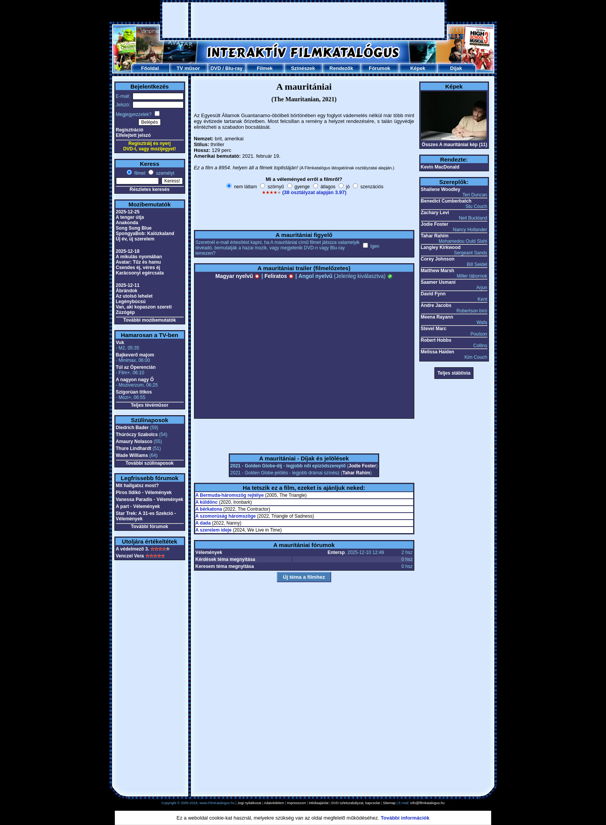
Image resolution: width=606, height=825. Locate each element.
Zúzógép (125, 312)
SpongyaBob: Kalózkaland (145, 233)
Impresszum (296, 803)
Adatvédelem (274, 803)
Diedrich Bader (132, 427)
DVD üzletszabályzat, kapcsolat (355, 803)
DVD (215, 68)
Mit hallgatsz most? (137, 485)
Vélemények (209, 552)
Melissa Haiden (437, 352)
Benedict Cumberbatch (446, 201)
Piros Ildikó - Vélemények (144, 492)
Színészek (303, 68)
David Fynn (433, 294)
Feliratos (279, 276)
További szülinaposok (150, 463)
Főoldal (150, 68)
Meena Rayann (437, 317)
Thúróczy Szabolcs (137, 434)
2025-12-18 (128, 251)
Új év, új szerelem (135, 239)
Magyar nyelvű (237, 276)
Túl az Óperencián (136, 367)
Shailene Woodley (440, 189)
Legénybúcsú (131, 301)
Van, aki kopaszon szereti (144, 307)
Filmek (264, 68)
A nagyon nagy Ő (135, 379)
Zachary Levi (435, 212)
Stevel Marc (434, 328)
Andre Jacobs (436, 305)
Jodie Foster (362, 466)
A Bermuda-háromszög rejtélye (230, 495)
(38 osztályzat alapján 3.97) (314, 192)
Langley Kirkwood (441, 247)
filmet (139, 173)
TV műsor (188, 68)
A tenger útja (130, 217)
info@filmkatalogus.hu (427, 803)
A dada (203, 523)
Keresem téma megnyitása (225, 566)
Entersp (336, 552)
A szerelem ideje (214, 530)
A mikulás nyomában (139, 256)
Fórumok (379, 68)
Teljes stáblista (453, 373)
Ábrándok (127, 290)
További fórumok (149, 526)
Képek (417, 68)
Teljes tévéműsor (149, 405)
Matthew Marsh (437, 270)
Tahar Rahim (356, 473)
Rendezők (341, 68)
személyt (164, 173)
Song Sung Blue (134, 228)
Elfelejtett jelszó (133, 135)
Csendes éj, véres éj (138, 267)
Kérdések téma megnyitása (225, 559)
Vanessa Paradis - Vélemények (150, 499)
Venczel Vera (130, 556)
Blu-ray (234, 68)
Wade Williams (132, 455)
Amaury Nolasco (134, 441)
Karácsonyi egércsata (140, 273)
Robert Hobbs (436, 340)
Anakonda (127, 222)
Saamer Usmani (438, 282)
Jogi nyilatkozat (249, 803)
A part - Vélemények (138, 506)
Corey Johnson (437, 259)
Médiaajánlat (319, 803)
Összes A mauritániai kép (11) (454, 144)
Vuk (120, 342)
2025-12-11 (128, 285)
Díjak (456, 68)
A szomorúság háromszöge (226, 516)
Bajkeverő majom (135, 355)
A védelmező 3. (132, 549)
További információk (405, 818)
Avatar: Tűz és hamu (138, 262)
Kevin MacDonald (440, 167)
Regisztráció (129, 130)
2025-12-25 (128, 212)
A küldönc (207, 502)
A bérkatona (209, 509)
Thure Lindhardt (134, 448)
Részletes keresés (149, 189)
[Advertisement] (303, 20)
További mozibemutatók (149, 320)
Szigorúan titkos (134, 392)
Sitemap (389, 803)
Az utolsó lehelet (134, 296)
